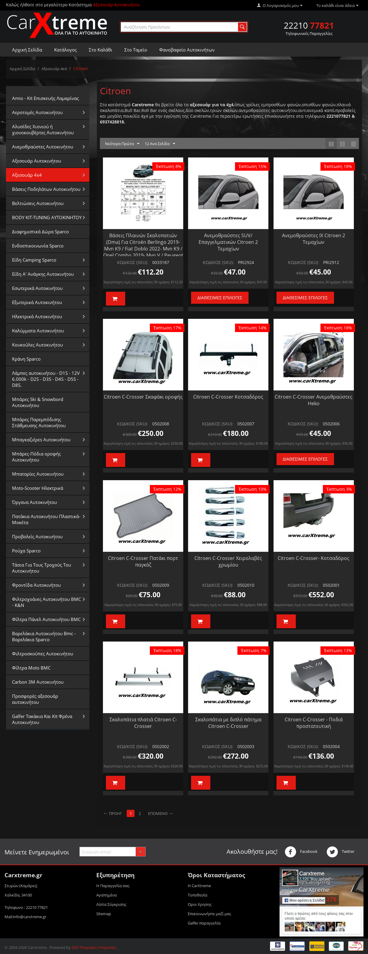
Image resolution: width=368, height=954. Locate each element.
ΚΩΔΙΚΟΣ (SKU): (132, 262)
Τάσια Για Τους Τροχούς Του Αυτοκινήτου (41, 568)
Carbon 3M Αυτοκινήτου (37, 682)
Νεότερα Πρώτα (122, 144)
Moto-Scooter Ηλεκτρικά (37, 488)
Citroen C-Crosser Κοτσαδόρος (228, 396)
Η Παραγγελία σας (112, 885)
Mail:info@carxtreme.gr (25, 916)
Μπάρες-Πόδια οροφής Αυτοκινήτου (36, 457)
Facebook (301, 852)
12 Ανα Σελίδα (160, 144)
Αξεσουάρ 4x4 (54, 68)
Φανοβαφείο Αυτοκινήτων (187, 50)
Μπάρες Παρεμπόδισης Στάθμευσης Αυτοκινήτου (39, 422)
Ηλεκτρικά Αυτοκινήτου (37, 316)
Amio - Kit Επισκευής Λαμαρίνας (45, 98)
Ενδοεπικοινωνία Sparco (37, 246)
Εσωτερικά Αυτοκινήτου (37, 288)
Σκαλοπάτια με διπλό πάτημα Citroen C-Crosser (228, 722)
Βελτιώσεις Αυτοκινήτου (37, 203)
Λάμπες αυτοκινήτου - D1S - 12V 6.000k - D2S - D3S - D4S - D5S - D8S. (46, 379)
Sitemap (103, 913)
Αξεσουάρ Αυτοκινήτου (36, 161)
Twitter (340, 852)
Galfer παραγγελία (204, 923)
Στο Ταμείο (135, 50)
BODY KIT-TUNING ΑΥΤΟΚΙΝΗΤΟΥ (47, 217)
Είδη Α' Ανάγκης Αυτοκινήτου (43, 274)
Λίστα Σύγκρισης (111, 904)
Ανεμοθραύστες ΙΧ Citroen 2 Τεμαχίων (313, 238)
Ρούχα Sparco (26, 551)
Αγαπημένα (106, 895)
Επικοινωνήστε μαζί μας (209, 913)
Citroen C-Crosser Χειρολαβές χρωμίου (228, 561)
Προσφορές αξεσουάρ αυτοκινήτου (35, 699)
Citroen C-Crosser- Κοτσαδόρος (313, 558)
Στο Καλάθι (100, 50)
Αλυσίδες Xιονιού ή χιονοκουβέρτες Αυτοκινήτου (43, 129)
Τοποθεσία (197, 895)
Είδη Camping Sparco (34, 260)
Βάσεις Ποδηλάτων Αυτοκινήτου (46, 189)
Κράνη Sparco (26, 359)
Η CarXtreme (199, 885)
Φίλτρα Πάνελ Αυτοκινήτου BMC (46, 619)
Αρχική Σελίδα (27, 50)
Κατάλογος (65, 50)
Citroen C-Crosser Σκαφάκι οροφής (143, 396)
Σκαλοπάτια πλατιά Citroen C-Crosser (143, 722)
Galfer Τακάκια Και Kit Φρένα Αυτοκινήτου (42, 719)
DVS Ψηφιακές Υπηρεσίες (94, 947)
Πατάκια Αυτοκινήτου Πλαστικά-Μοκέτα (46, 519)
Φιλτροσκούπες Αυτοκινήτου (42, 654)
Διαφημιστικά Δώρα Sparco (40, 231)
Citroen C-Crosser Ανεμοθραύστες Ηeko (313, 400)
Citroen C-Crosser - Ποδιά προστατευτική (314, 722)
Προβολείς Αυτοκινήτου (37, 536)
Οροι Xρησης (200, 904)
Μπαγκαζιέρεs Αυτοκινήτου (41, 440)
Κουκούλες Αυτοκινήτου (37, 345)
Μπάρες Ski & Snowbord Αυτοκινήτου (37, 402)
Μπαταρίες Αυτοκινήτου (37, 474)
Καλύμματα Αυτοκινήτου (38, 331)
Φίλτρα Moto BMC (31, 668)
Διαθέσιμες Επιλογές (219, 297)
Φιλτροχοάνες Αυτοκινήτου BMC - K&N (46, 602)
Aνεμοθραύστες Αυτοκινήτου (42, 147)
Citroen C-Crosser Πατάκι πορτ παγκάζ (143, 561)
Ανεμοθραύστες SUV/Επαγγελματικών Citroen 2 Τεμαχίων (228, 242)
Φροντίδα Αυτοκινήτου (36, 585)
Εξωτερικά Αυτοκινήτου (37, 302)
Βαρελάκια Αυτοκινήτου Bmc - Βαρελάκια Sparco (44, 636)
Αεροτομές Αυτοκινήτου (37, 112)
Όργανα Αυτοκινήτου (34, 502)
